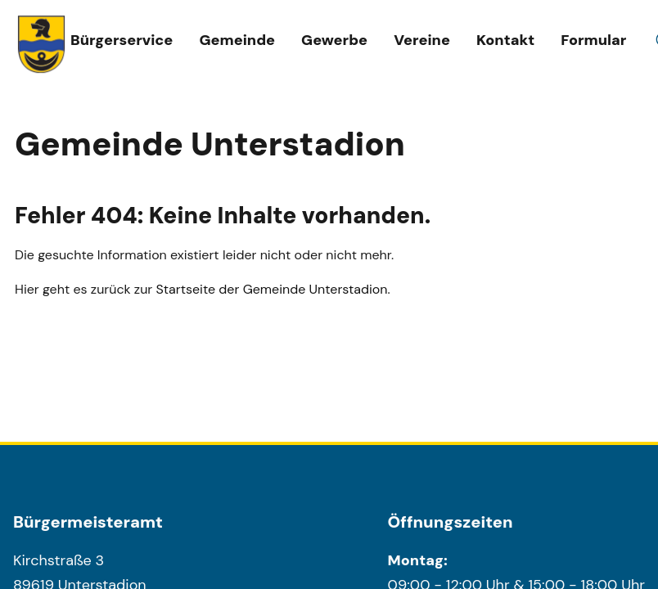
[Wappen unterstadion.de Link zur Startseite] (41, 44)
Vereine (422, 40)
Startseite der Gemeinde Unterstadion (272, 289)
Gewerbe (334, 40)
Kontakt (505, 40)
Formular (593, 40)
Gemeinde (237, 40)
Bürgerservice (121, 40)
